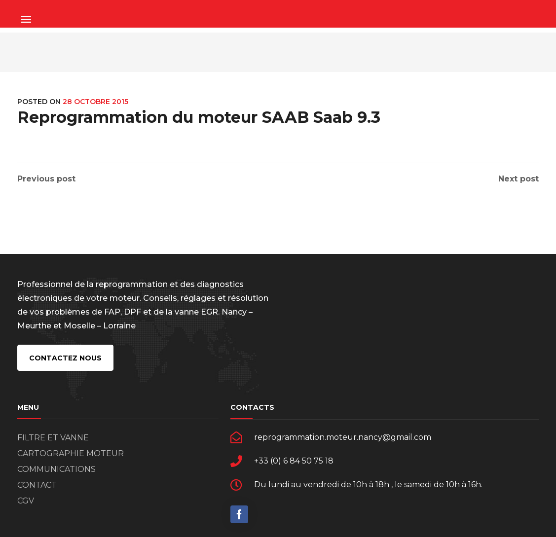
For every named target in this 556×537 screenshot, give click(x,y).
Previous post (46, 179)
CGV (25, 500)
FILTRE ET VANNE (53, 437)
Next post (518, 179)
